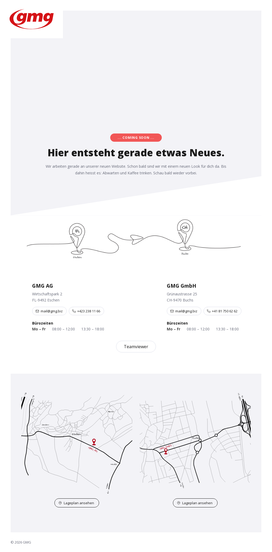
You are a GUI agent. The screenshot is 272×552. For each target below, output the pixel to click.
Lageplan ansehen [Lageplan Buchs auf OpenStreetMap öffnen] (194, 503)
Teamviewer (136, 347)
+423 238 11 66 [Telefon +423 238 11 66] (86, 311)
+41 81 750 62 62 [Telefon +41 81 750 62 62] (222, 311)
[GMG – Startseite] (31, 19)
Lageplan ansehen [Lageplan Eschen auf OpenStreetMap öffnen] (76, 503)
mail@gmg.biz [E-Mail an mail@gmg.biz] (49, 311)
